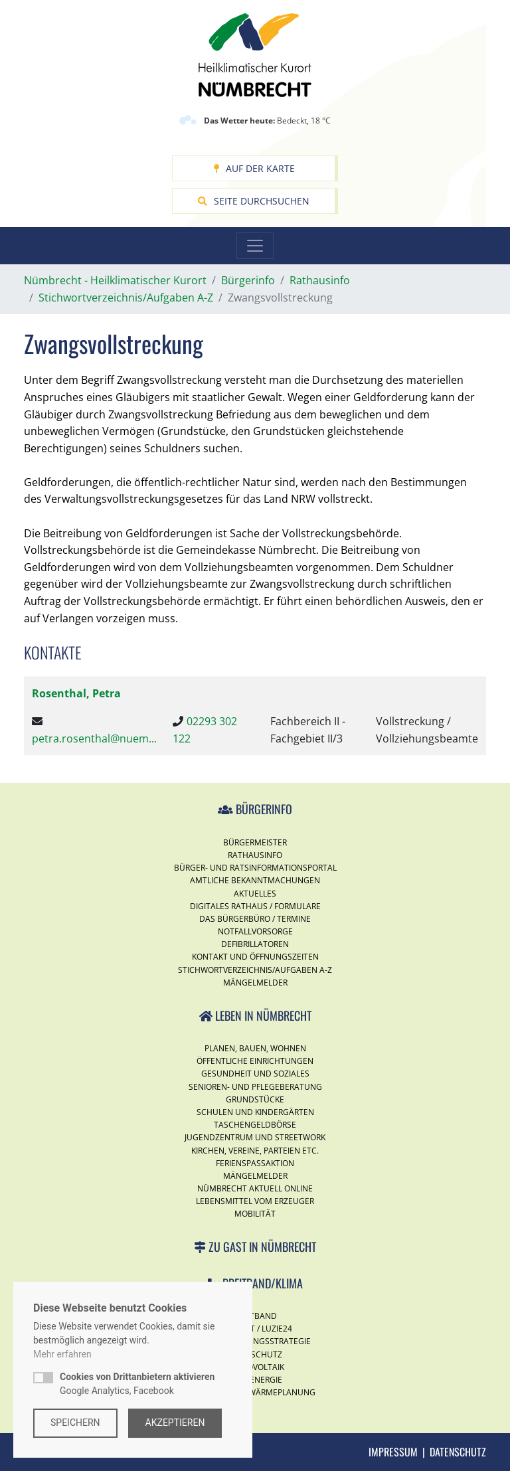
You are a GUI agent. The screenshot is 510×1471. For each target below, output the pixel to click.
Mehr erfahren (62, 1354)
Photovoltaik (255, 1367)
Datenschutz (458, 1452)
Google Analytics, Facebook (137, 1383)
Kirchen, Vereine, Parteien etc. (255, 1150)
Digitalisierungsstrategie (255, 1341)
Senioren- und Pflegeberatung (255, 1086)
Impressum (393, 1452)
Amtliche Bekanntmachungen (255, 880)
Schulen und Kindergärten (255, 1112)
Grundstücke (255, 1099)
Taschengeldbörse (255, 1124)
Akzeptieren (175, 1422)
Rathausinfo (255, 855)
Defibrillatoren (255, 944)
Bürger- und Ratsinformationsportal (255, 867)
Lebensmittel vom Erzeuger (255, 1201)
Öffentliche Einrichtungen (255, 1061)
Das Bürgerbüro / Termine (255, 918)
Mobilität (255, 1213)
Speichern (75, 1422)
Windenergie (255, 1379)
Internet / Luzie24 (255, 1328)
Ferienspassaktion (255, 1163)
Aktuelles (255, 893)
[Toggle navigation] (255, 245)
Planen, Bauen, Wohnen (255, 1048)
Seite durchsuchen (253, 201)
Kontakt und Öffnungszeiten (255, 956)
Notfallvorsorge (255, 931)
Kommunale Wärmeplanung (255, 1392)
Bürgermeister (255, 842)
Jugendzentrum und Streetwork (255, 1137)
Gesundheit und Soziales (255, 1073)
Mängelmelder (255, 982)
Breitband (255, 1316)
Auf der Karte (254, 168)
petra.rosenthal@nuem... (94, 738)
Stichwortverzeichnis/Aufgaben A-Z (255, 970)
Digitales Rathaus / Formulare (255, 906)
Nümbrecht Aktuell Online (255, 1188)
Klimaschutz (255, 1354)
